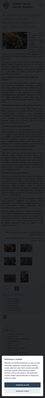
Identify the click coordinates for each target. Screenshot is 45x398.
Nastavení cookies (22, 391)
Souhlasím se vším (22, 385)
